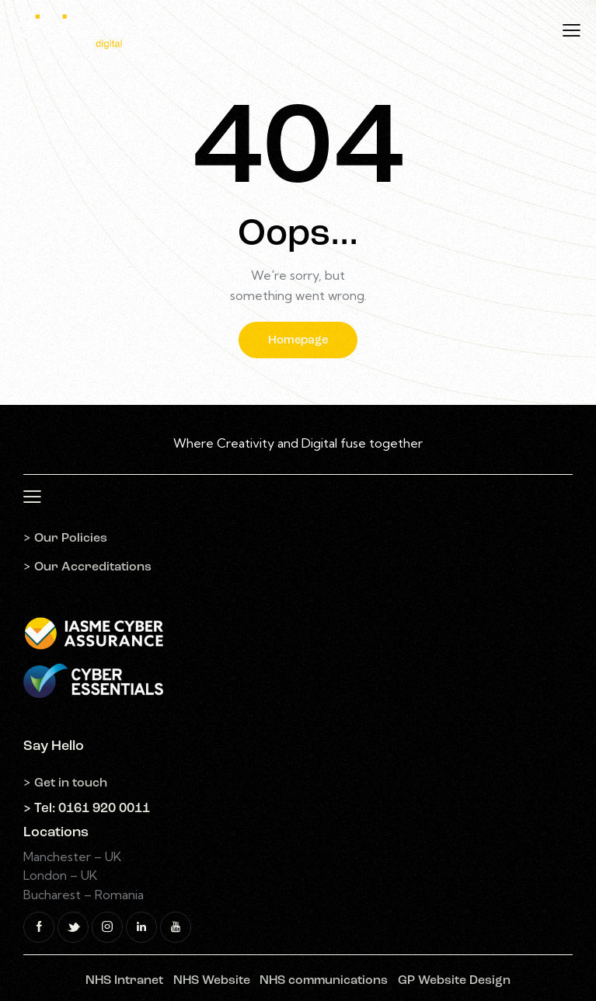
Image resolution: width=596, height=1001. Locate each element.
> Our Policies (65, 538)
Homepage (298, 341)
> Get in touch (65, 783)
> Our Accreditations (87, 567)
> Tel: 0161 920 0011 (86, 808)
